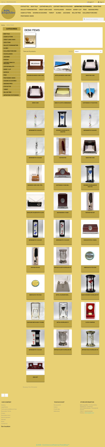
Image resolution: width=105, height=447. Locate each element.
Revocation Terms (6, 411)
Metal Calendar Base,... (63, 295)
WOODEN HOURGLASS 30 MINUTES (62, 131)
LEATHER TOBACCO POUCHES (63, 6)
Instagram (6, 395)
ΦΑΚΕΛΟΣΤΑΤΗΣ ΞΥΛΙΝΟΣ (90, 240)
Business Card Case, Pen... (35, 185)
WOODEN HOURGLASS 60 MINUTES (90, 185)
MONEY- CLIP (77, 9)
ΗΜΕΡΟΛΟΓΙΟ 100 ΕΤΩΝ (90, 267)
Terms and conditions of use (9, 409)
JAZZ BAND (66, 13)
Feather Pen (62, 157)
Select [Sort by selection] (88, 51)
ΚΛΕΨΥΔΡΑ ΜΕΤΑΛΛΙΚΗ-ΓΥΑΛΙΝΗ (35, 322)
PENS (85, 9)
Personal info (57, 405)
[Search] (93, 19)
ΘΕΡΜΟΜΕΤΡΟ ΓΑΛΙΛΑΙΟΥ (35, 130)
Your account (59, 402)
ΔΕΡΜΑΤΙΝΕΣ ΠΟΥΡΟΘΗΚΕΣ (83, 6)
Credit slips (57, 409)
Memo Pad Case (90, 75)
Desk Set (35, 377)
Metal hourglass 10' (63, 322)
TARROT (51, 13)
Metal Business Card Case (62, 75)
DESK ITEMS (97, 6)
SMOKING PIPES (93, 9)
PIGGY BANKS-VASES (27, 16)
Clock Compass (90, 322)
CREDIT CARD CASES (45, 9)
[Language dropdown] (90, 2)
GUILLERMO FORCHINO (90, 13)
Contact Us (4, 423)
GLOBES (58, 13)
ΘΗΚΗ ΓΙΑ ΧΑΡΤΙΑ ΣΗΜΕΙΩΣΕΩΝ (63, 103)
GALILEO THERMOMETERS (29, 9)
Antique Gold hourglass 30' (90, 349)
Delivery (3, 405)
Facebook (3, 395)
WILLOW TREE (76, 13)
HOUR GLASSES (59, 9)
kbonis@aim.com (89, 413)
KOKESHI (68, 9)
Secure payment (5, 417)
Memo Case (35, 103)
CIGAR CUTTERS (26, 13)
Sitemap (3, 419)
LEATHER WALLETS (46, 6)
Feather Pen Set (90, 212)
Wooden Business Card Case (35, 75)
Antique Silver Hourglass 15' (62, 267)
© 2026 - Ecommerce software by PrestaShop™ (52, 445)
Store (2, 421)
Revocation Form (5, 415)
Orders (56, 407)
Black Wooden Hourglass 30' (90, 295)
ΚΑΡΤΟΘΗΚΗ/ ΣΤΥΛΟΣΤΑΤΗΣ (90, 103)
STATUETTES (25, 6)
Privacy (3, 413)
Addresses (57, 411)
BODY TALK (34, 6)
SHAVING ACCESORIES (40, 13)
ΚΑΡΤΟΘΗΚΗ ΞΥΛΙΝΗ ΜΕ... (62, 185)
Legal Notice (4, 407)
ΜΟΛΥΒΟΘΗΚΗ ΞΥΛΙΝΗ (62, 212)
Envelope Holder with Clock (35, 212)
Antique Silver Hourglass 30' (62, 349)
